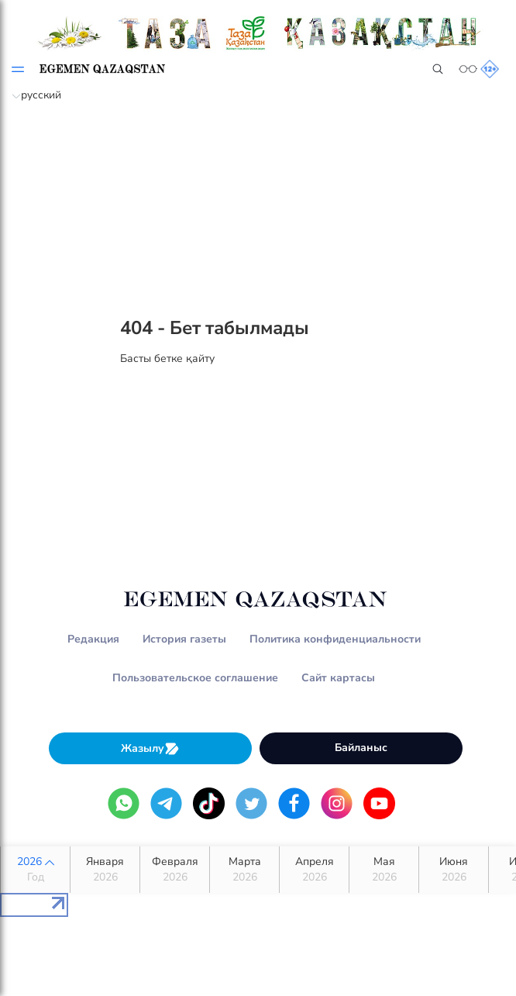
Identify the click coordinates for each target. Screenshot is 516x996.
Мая (384, 869)
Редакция (93, 639)
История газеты (184, 639)
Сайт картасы (338, 677)
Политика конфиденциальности (335, 639)
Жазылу (150, 748)
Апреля (314, 869)
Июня (453, 869)
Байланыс (361, 747)
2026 (35, 869)
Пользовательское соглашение (195, 677)
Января (105, 869)
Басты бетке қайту (167, 358)
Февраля (174, 869)
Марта (244, 869)
